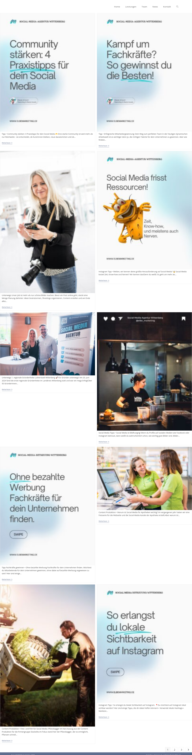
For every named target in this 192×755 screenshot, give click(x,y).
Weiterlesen (7, 143)
